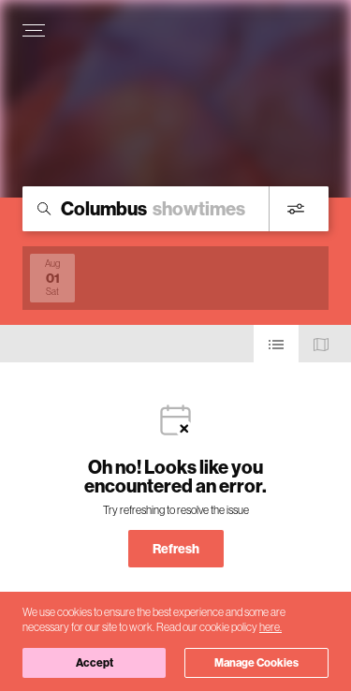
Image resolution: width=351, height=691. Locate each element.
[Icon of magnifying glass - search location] (44, 209)
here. (270, 627)
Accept (94, 662)
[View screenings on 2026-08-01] (52, 278)
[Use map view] (321, 343)
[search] (175, 208)
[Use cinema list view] (276, 343)
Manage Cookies (256, 662)
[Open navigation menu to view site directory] (33, 30)
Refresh (176, 548)
